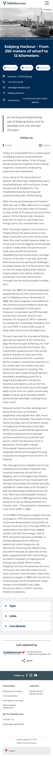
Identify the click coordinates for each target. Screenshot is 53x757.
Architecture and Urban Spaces (35, 100)
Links (11, 616)
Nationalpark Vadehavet (9, 706)
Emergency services (13, 700)
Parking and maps (12, 691)
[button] (39, 3)
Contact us (8, 719)
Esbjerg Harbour (16, 93)
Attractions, (14, 100)
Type (10, 606)
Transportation (10, 696)
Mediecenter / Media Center (36, 692)
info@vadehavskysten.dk (38, 654)
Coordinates (15, 626)
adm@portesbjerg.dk (19, 87)
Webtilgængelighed (13, 724)
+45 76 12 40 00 (15, 82)
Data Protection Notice (26, 743)
